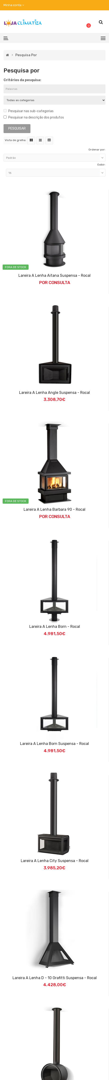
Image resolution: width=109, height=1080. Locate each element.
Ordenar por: (96, 149)
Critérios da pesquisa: (22, 80)
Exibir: (101, 164)
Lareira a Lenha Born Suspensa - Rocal (54, 743)
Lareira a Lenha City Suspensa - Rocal (54, 860)
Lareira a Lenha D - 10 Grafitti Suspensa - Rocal (55, 978)
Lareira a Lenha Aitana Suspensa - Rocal (54, 275)
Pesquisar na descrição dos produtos (34, 117)
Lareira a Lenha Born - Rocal (54, 626)
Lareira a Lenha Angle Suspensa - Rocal (54, 392)
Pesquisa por (26, 55)
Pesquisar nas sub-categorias (29, 111)
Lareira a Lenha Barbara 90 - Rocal (54, 509)
